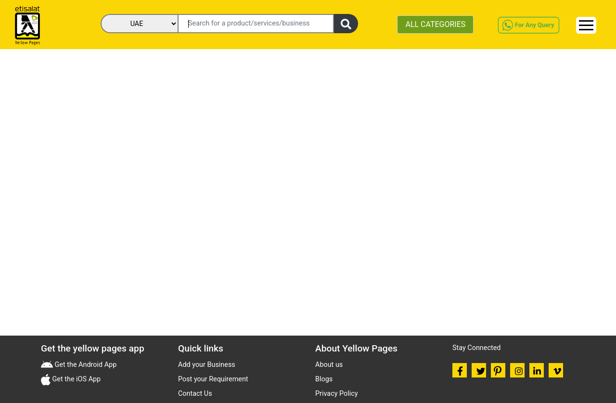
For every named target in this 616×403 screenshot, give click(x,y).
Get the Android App (84, 365)
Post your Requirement (213, 379)
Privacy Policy (336, 394)
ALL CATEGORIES (435, 24)
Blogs (324, 379)
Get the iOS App (76, 379)
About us (329, 365)
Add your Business (206, 365)
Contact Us (195, 394)
